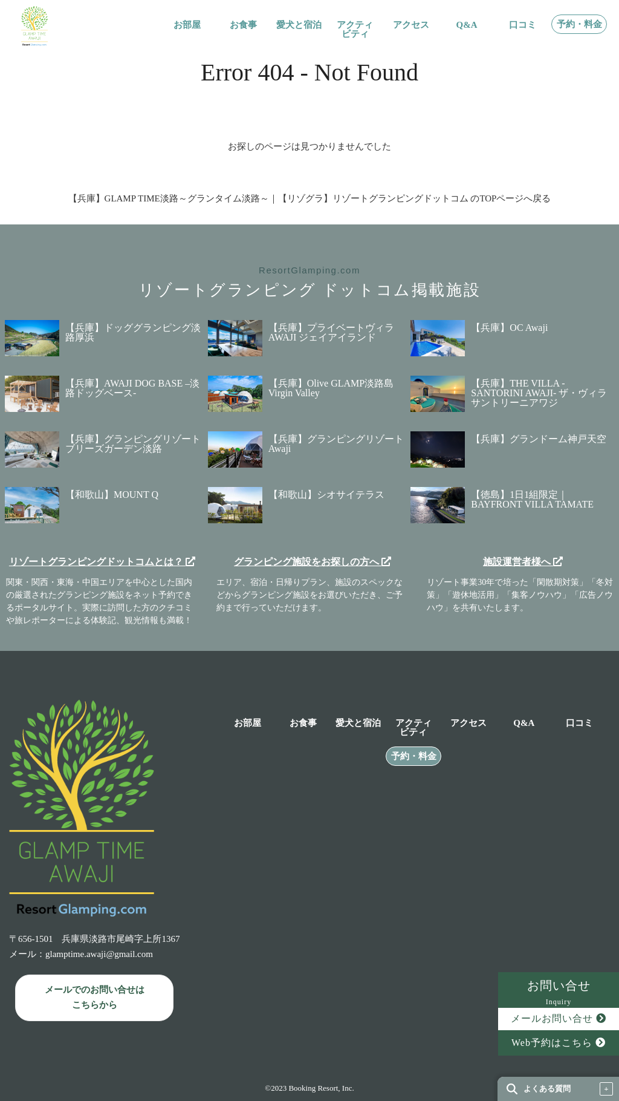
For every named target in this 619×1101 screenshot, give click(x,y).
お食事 (243, 25)
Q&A (467, 25)
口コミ (522, 25)
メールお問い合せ (558, 1018)
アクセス (411, 25)
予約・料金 (579, 24)
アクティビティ (355, 30)
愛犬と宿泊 (299, 25)
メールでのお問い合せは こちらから (94, 997)
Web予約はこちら (558, 1042)
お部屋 (187, 25)
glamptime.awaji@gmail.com (99, 954)
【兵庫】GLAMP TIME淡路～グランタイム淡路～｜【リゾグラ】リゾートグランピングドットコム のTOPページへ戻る (309, 198)
